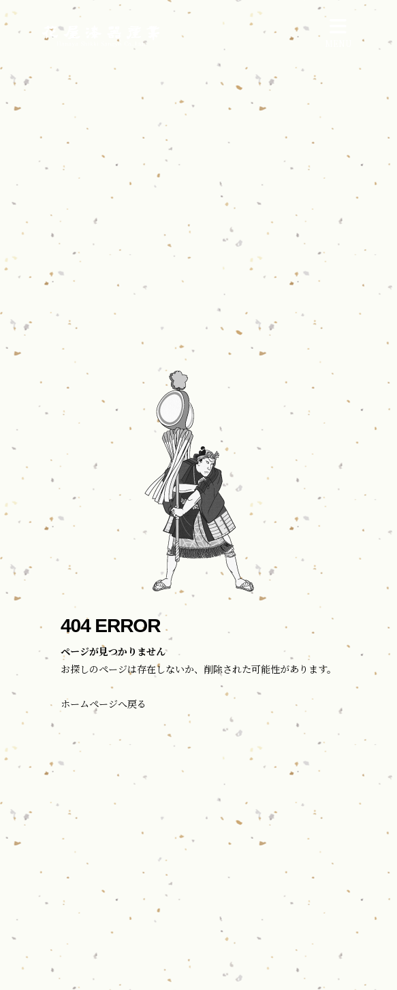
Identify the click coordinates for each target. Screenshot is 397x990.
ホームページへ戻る (103, 703)
